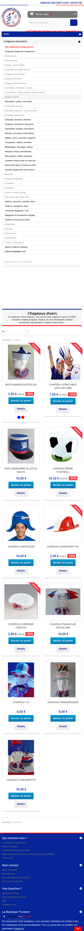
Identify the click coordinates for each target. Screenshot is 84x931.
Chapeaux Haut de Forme (15, 83)
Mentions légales (10, 846)
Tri (3, 331)
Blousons (8, 229)
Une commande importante (14, 897)
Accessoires (9, 224)
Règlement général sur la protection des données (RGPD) (28, 854)
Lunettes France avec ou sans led (20, 160)
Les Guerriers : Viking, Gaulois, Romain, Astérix (24, 92)
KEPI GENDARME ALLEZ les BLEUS (21, 470)
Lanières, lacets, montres (15, 192)
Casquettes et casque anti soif (17, 70)
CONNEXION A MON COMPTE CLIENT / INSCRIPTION (61, 2)
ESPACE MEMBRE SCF (15, 251)
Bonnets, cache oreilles (14, 65)
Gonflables (9, 188)
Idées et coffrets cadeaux (16, 247)
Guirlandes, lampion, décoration (19, 129)
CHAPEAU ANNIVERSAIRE (63, 702)
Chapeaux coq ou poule (14, 74)
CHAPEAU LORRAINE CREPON (21, 626)
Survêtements (10, 238)
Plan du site (7, 858)
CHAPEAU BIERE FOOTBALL (63, 470)
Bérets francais (10, 60)
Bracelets (8, 174)
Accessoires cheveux (13, 106)
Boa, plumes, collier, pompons (18, 156)
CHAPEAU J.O (21, 702)
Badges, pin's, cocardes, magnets (20, 138)
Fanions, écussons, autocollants (19, 133)
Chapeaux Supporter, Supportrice (20, 51)
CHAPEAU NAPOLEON (21, 546)
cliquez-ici (19, 928)
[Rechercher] (73, 22)
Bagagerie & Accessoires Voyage (20, 215)
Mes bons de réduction (12, 881)
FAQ (4, 901)
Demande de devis (10, 893)
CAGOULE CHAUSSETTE (21, 780)
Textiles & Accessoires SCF (17, 220)
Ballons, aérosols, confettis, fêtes (20, 201)
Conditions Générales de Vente (16, 850)
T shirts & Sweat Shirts (14, 242)
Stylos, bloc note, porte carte (16, 197)
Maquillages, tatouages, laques (19, 147)
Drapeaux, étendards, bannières (19, 124)
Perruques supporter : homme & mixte (20, 110)
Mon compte (10, 865)
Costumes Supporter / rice (17, 211)
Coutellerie (9, 183)
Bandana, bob (10, 56)
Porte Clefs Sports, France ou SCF (20, 165)
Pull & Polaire (10, 233)
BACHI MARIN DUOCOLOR (21, 384)
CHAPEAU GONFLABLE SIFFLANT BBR (63, 386)
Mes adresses (8, 874)
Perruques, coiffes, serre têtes (18, 101)
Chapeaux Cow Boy (13, 79)
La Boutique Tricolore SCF (14, 843)
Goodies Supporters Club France (20, 170)
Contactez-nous (9, 905)
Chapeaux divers (11, 97)
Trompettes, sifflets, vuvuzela (18, 142)
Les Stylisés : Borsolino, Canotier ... (19, 88)
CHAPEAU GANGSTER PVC (63, 546)
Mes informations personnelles (16, 877)
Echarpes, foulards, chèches (18, 120)
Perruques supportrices (14, 115)
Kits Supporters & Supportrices (19, 47)
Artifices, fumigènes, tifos (16, 206)
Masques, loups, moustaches (18, 151)
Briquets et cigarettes (13, 179)
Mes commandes (10, 870)
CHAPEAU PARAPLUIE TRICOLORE (63, 626)
